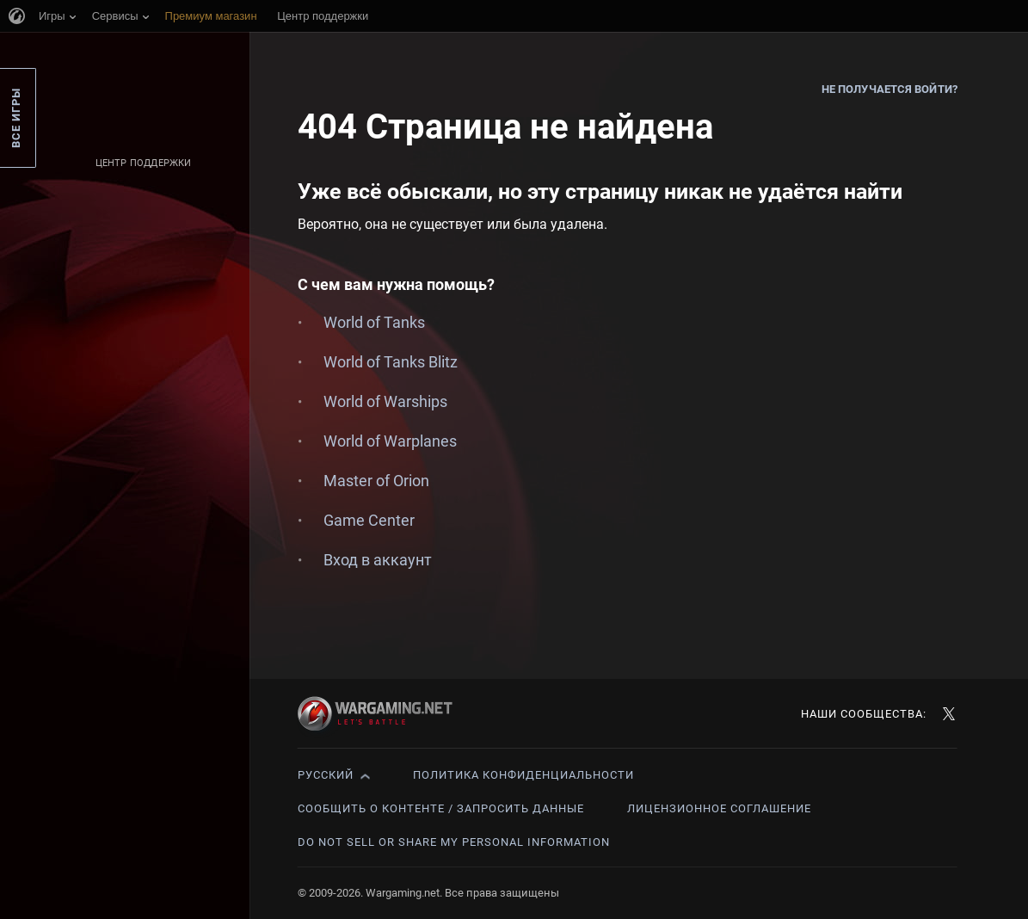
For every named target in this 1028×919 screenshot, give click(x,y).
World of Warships (385, 401)
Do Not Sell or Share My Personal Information (454, 842)
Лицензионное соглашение (719, 808)
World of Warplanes (390, 441)
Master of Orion (376, 481)
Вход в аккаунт (377, 560)
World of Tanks (374, 322)
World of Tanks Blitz (390, 362)
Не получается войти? (889, 89)
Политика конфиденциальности (523, 774)
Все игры (15, 118)
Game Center (369, 520)
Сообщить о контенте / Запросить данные (441, 808)
